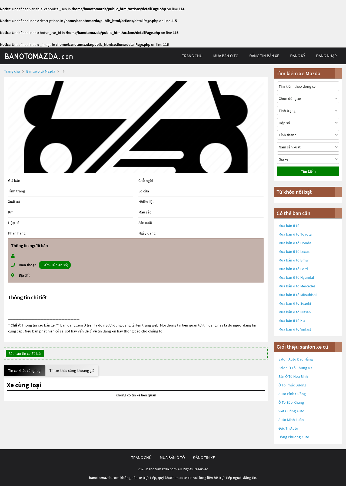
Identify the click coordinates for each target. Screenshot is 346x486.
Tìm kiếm (308, 171)
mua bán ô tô (225, 55)
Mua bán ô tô (289, 225)
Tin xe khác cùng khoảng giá (71, 370)
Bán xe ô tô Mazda (40, 71)
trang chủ (192, 55)
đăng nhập (326, 55)
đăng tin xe (204, 457)
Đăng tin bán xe (264, 55)
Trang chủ (12, 71)
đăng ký (297, 55)
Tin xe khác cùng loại (24, 370)
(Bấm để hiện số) (54, 265)
